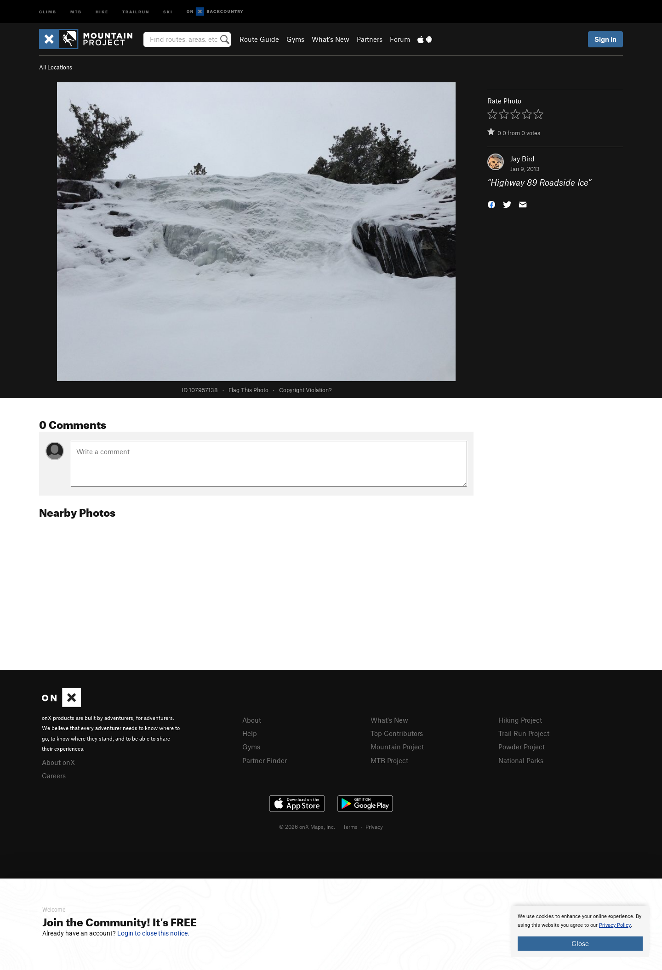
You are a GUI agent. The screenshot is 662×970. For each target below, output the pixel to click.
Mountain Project (397, 746)
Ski (168, 11)
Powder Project (521, 746)
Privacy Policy (615, 925)
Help (249, 733)
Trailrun (135, 11)
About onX (58, 762)
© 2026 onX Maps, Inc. (307, 826)
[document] (580, 931)
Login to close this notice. (153, 933)
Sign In (605, 39)
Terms (350, 826)
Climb (48, 11)
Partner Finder (264, 760)
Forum (400, 39)
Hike (102, 11)
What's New (330, 39)
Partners (369, 39)
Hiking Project (520, 720)
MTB (76, 11)
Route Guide (259, 39)
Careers (54, 775)
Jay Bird (522, 158)
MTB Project (389, 760)
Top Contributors (397, 733)
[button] (491, 204)
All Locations (55, 67)
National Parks (520, 760)
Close (580, 943)
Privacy (374, 826)
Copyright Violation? (305, 390)
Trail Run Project (523, 733)
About (251, 720)
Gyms (295, 39)
